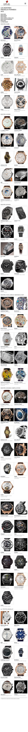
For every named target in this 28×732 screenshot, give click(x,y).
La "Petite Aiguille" (4, 21)
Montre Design (3, 16)
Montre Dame (3, 14)
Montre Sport (3, 20)
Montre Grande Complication (6, 19)
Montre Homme (4, 15)
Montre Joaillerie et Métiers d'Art (7, 17)
